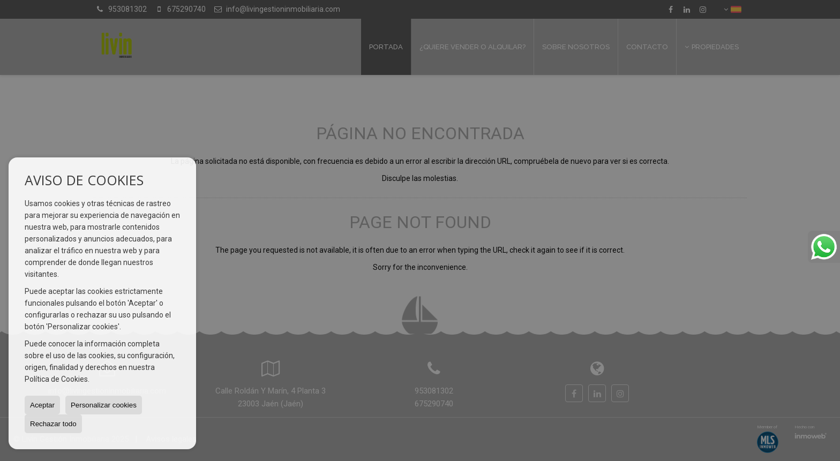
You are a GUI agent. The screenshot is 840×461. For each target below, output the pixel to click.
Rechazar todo (53, 424)
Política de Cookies (56, 379)
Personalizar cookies (104, 405)
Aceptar (42, 405)
